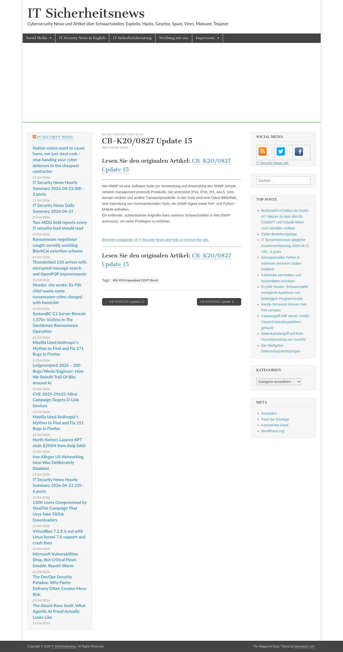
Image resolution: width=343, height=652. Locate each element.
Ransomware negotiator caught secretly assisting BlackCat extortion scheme (58, 245)
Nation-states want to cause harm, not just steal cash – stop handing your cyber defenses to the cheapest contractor (59, 159)
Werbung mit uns (173, 38)
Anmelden (269, 413)
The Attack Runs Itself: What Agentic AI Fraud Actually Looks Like (59, 611)
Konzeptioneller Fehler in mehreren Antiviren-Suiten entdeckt (281, 263)
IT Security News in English (82, 38)
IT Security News (55, 137)
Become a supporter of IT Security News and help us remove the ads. (155, 240)
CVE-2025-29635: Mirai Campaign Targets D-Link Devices (56, 399)
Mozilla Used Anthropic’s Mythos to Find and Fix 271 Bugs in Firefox (58, 348)
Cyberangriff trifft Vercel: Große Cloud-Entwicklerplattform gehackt (285, 322)
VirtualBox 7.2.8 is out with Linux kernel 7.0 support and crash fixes (59, 536)
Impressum (205, 38)
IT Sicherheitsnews (86, 13)
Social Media (36, 38)
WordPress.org (272, 431)
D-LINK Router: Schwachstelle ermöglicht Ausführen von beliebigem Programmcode (284, 292)
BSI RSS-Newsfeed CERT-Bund (123, 134)
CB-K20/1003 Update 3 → (219, 302)
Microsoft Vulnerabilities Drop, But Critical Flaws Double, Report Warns (55, 559)
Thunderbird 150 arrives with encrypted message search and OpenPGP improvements (60, 267)
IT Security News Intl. (272, 163)
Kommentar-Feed (274, 425)
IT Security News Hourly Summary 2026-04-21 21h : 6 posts (58, 485)
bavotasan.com (305, 646)
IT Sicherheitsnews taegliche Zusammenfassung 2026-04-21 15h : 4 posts (285, 245)
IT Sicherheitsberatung (132, 38)
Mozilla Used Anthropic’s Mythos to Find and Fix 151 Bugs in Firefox (58, 422)
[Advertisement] (172, 87)
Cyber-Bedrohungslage (279, 234)
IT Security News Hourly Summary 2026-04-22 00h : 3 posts (58, 188)
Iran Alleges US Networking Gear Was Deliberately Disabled (58, 462)
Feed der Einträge (275, 419)
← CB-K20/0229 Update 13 (125, 302)
